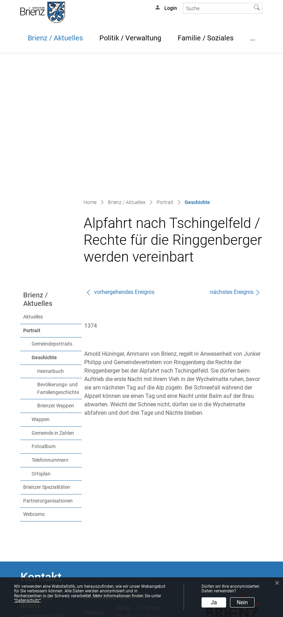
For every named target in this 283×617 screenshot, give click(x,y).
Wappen (41, 287)
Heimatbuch (50, 239)
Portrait (31, 199)
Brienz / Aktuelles (55, 38)
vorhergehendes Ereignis (120, 160)
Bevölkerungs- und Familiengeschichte (58, 256)
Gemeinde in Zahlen (53, 301)
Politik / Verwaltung (130, 38)
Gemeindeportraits (52, 212)
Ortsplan (41, 342)
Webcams (34, 382)
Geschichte (57, 225)
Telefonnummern (50, 328)
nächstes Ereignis (235, 160)
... (252, 38)
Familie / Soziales (205, 38)
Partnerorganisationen (48, 369)
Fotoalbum (43, 314)
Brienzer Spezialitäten (46, 355)
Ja (214, 602)
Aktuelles (33, 185)
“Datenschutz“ (27, 600)
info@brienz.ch (39, 529)
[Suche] (217, 8)
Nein (242, 602)
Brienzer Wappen (55, 274)
